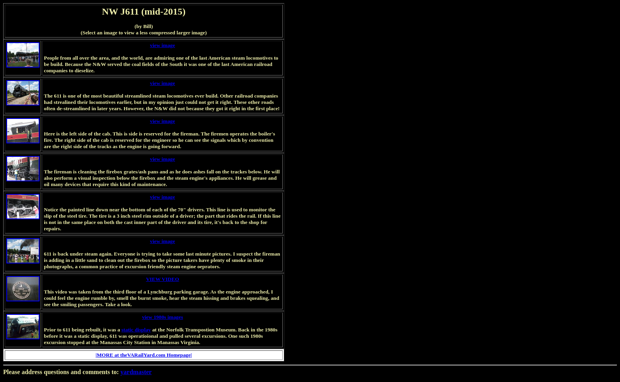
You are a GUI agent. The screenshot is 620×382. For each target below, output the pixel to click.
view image (162, 45)
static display (136, 330)
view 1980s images (162, 317)
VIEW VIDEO (162, 279)
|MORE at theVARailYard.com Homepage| (144, 355)
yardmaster (136, 372)
